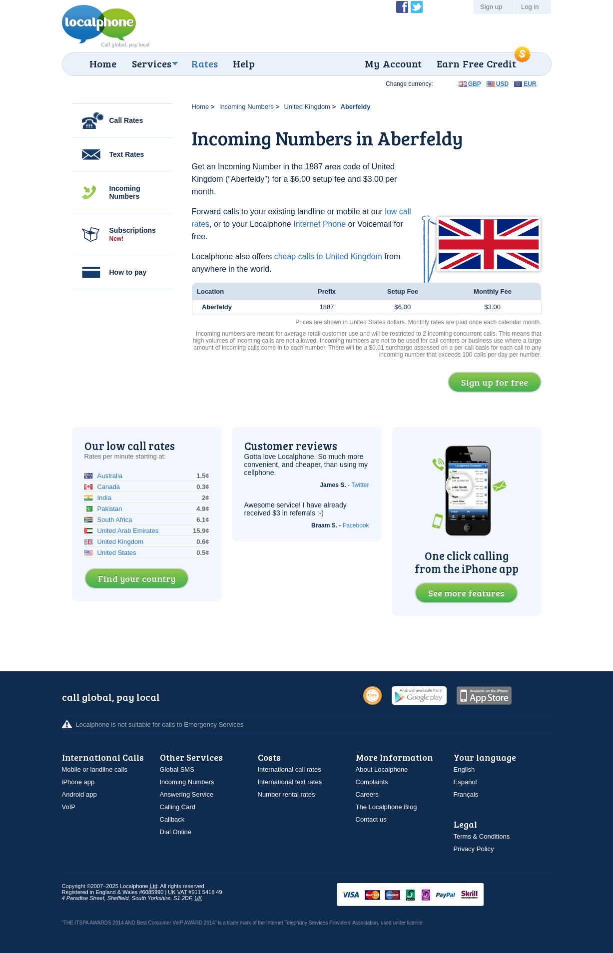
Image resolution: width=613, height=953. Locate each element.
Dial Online (176, 832)
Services (151, 63)
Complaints (372, 782)
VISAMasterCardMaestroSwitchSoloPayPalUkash (424, 895)
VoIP (68, 807)
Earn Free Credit (476, 63)
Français (466, 794)
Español (465, 782)
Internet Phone (319, 224)
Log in (530, 6)
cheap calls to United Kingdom (328, 256)
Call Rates (126, 120)
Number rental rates (286, 794)
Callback (172, 819)
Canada (108, 486)
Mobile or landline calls (95, 769)
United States (116, 552)
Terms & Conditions (482, 836)
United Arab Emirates (128, 530)
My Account (393, 63)
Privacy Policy (474, 849)
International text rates (290, 782)
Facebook (356, 525)
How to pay (128, 272)
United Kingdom (307, 106)
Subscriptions (132, 234)
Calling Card (178, 807)
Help (244, 63)
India (104, 497)
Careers (367, 794)
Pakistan (109, 508)
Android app (79, 794)
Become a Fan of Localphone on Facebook (402, 7)
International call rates (289, 769)
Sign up (491, 6)
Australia (110, 475)
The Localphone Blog (386, 807)
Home (102, 63)
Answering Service (187, 794)
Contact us (371, 819)
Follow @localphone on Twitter (417, 7)
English (464, 769)
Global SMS (177, 769)
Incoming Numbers (124, 192)
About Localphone (382, 769)
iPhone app (78, 782)
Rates (204, 63)
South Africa (114, 519)
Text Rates (126, 154)
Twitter (360, 484)
